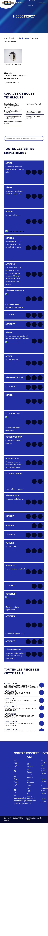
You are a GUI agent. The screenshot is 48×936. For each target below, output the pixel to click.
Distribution (23, 38)
